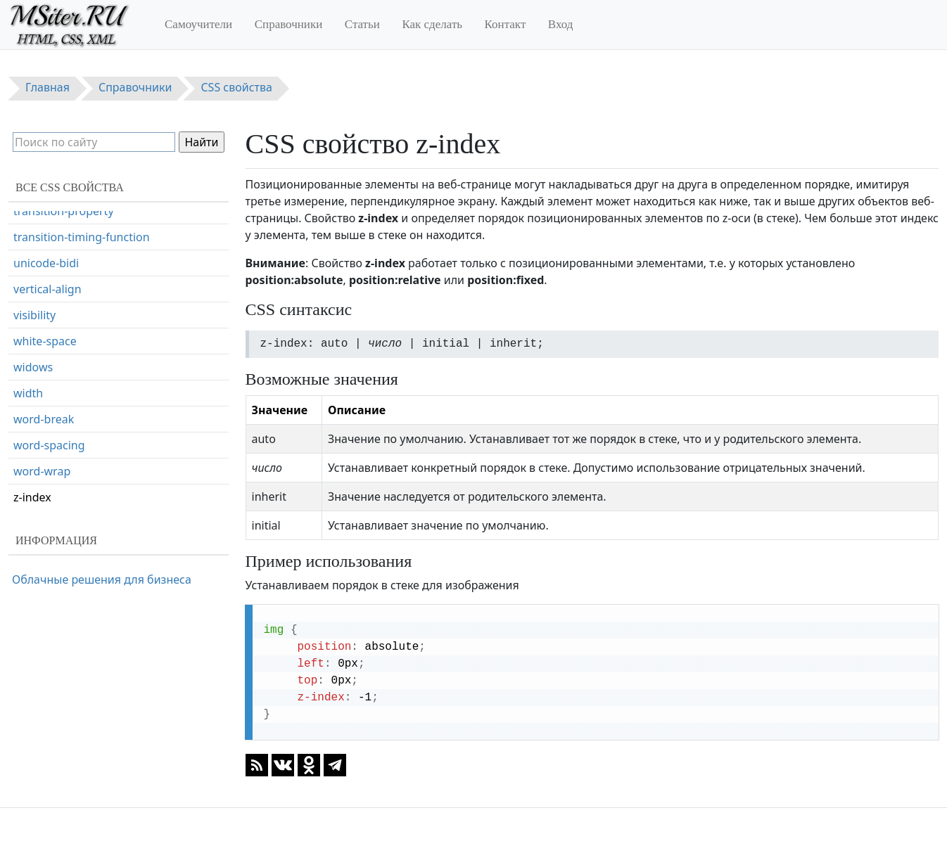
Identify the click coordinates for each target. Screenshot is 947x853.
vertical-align (47, 289)
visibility (34, 315)
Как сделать (432, 24)
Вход (560, 24)
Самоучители (198, 24)
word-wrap (41, 471)
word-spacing (49, 445)
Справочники (289, 24)
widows (33, 367)
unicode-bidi (46, 263)
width (28, 393)
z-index (32, 497)
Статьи (362, 24)
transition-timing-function (81, 237)
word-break (43, 419)
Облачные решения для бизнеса (101, 579)
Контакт (505, 24)
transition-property (63, 211)
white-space (45, 341)
